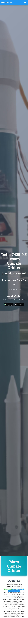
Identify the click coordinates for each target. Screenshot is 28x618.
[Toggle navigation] (25, 2)
